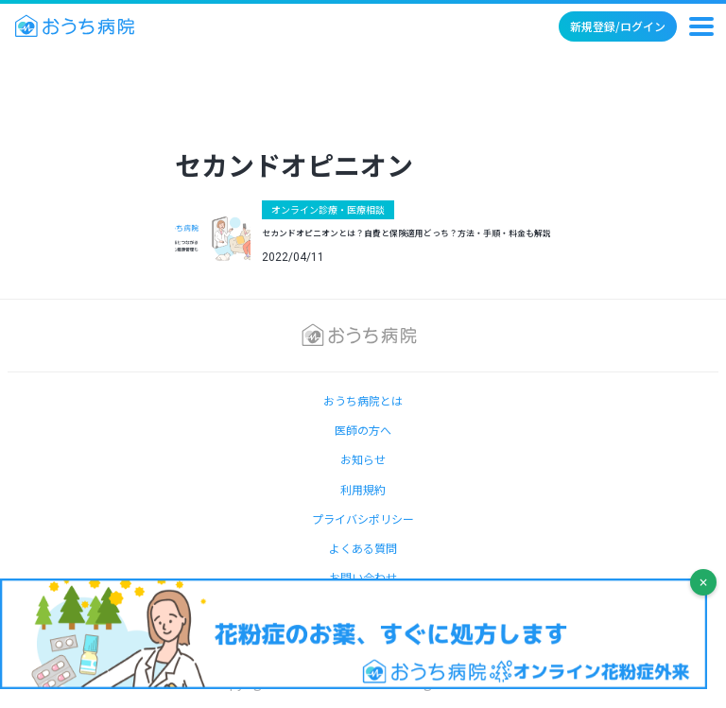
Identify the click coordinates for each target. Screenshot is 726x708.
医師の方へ (363, 430)
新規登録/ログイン (618, 26)
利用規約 (363, 489)
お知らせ (363, 459)
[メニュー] (701, 26)
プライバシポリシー (363, 518)
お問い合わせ (363, 577)
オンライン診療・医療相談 (328, 209)
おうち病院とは (363, 400)
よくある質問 (363, 548)
